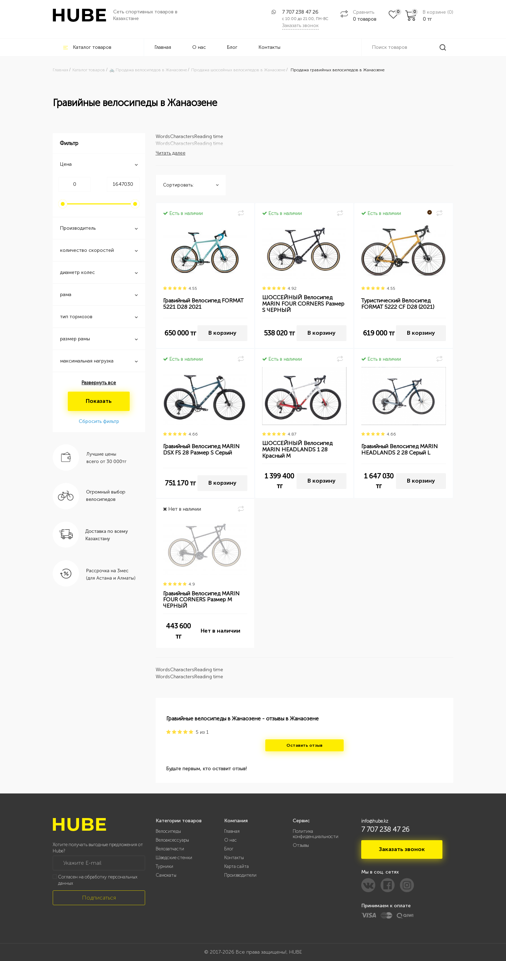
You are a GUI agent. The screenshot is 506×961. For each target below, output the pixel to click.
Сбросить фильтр (99, 421)
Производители (240, 875)
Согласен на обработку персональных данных (97, 880)
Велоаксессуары (172, 840)
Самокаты (166, 875)
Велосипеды (168, 831)
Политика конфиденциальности (315, 834)
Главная (163, 47)
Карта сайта (236, 866)
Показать (99, 401)
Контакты (269, 47)
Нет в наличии (220, 630)
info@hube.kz (374, 821)
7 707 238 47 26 (300, 12)
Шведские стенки (174, 857)
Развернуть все (99, 383)
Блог (232, 47)
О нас (199, 47)
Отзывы (301, 845)
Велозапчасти (170, 848)
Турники (164, 866)
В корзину (222, 332)
